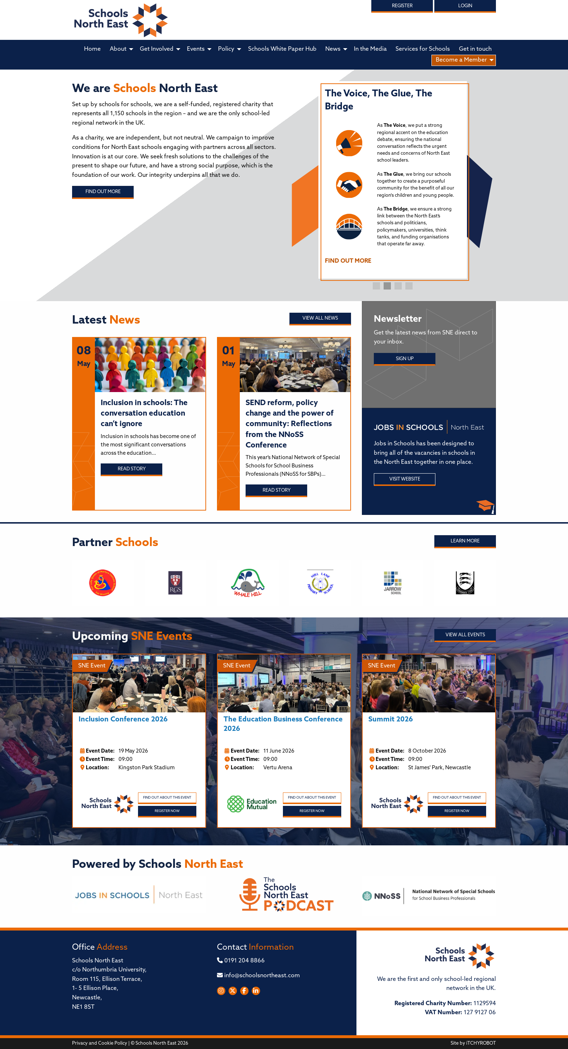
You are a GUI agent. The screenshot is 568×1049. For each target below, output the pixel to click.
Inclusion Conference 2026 (123, 719)
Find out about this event (167, 797)
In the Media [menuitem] (370, 49)
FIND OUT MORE (348, 261)
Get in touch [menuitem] (475, 49)
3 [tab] (398, 286)
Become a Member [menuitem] (461, 60)
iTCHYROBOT (481, 1043)
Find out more (103, 192)
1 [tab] (376, 286)
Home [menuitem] (92, 49)
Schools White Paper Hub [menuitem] (282, 49)
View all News (320, 318)
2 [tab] (387, 286)
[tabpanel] (392, 180)
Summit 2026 (390, 719)
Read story (132, 469)
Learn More (465, 541)
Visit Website (404, 479)
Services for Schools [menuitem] (423, 49)
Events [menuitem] (196, 49)
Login (465, 6)
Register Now (167, 811)
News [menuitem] (333, 49)
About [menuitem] (118, 49)
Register (402, 6)
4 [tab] (409, 286)
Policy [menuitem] (226, 49)
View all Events (465, 635)
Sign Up (405, 359)
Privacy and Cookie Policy (99, 1043)
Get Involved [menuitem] (157, 49)
